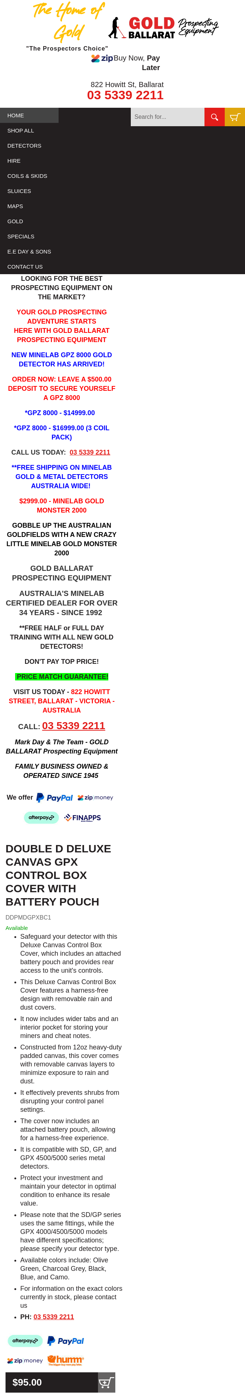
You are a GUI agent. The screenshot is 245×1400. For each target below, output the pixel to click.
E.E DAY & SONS (29, 251)
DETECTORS (24, 145)
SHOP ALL (20, 130)
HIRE (14, 161)
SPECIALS (20, 236)
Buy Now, (125, 63)
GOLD (15, 221)
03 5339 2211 (125, 95)
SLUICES (19, 191)
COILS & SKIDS (27, 176)
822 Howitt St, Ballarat (127, 84)
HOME (15, 115)
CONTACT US (25, 266)
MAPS (15, 206)
